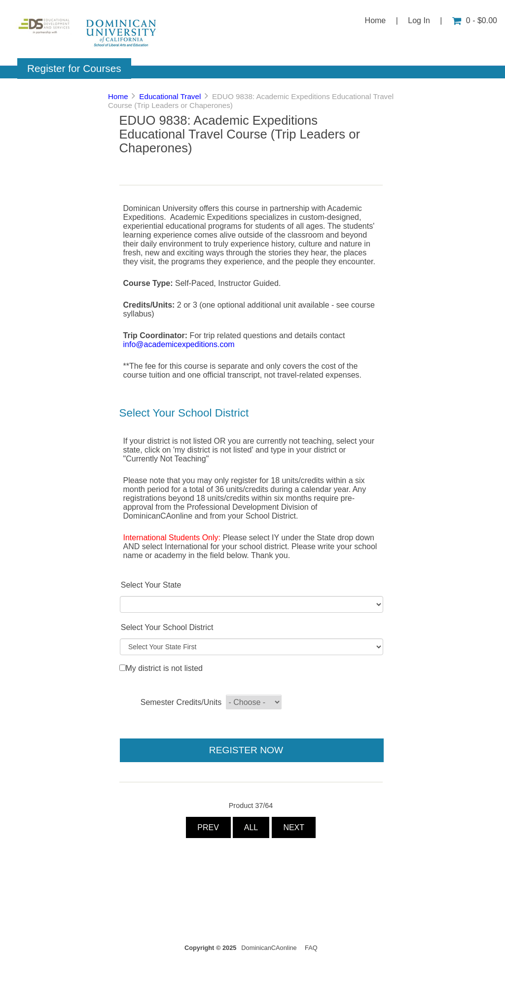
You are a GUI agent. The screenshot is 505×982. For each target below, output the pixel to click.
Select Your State (151, 585)
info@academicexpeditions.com (179, 344)
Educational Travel (170, 96)
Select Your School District (167, 627)
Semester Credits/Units (181, 702)
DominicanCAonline (268, 947)
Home (375, 20)
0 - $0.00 (474, 20)
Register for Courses (74, 68)
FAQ (311, 947)
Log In (419, 20)
